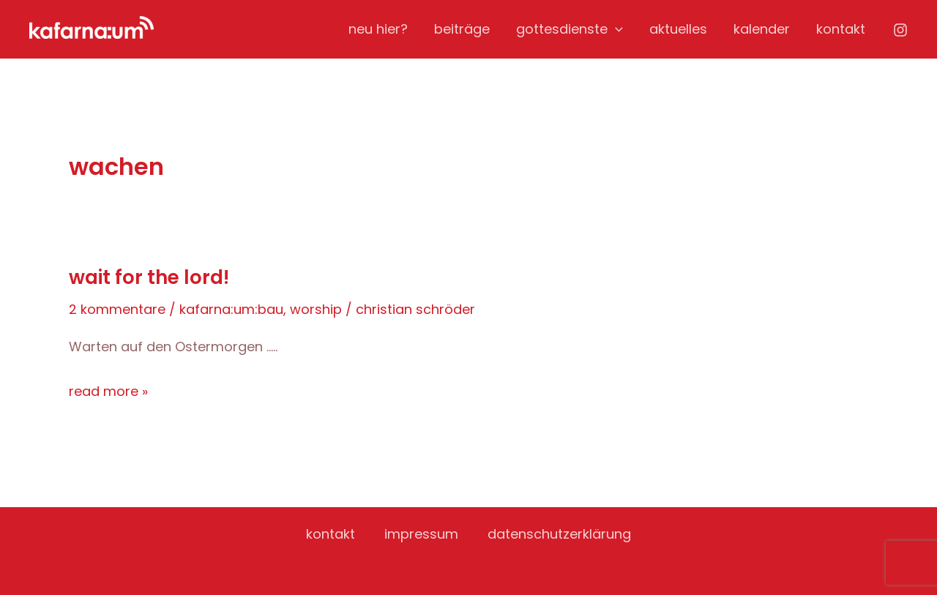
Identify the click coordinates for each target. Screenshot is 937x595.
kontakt (840, 29)
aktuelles (678, 29)
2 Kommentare (117, 309)
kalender (761, 29)
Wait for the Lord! (149, 277)
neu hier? (378, 29)
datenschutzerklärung (559, 534)
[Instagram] (900, 30)
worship (316, 309)
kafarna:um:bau (231, 309)
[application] (615, 29)
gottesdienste (569, 29)
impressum (421, 534)
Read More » (108, 391)
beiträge (462, 29)
